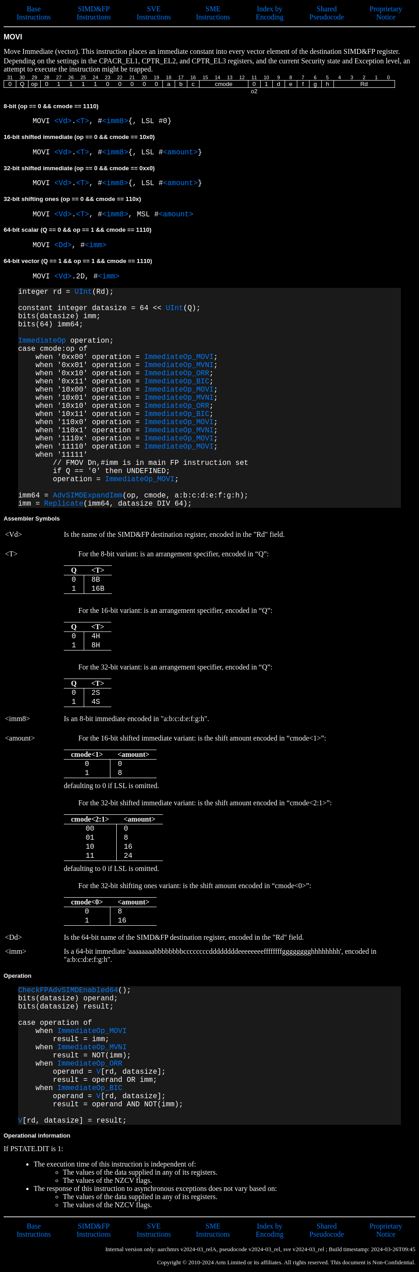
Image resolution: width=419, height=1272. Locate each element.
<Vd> (62, 121)
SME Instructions (213, 13)
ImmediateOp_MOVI (179, 357)
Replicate (63, 504)
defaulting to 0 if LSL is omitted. (198, 761)
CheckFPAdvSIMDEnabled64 (68, 990)
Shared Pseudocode (326, 13)
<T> (82, 121)
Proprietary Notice (386, 13)
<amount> (180, 152)
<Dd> (62, 245)
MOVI (43, 121)
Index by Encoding (269, 13)
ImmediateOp (42, 341)
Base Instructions (34, 13)
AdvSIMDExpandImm (88, 496)
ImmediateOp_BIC (176, 382)
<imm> (95, 245)
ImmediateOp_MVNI (179, 365)
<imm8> (115, 121)
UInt (83, 292)
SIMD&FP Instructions (93, 13)
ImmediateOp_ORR (176, 373)
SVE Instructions (154, 13)
